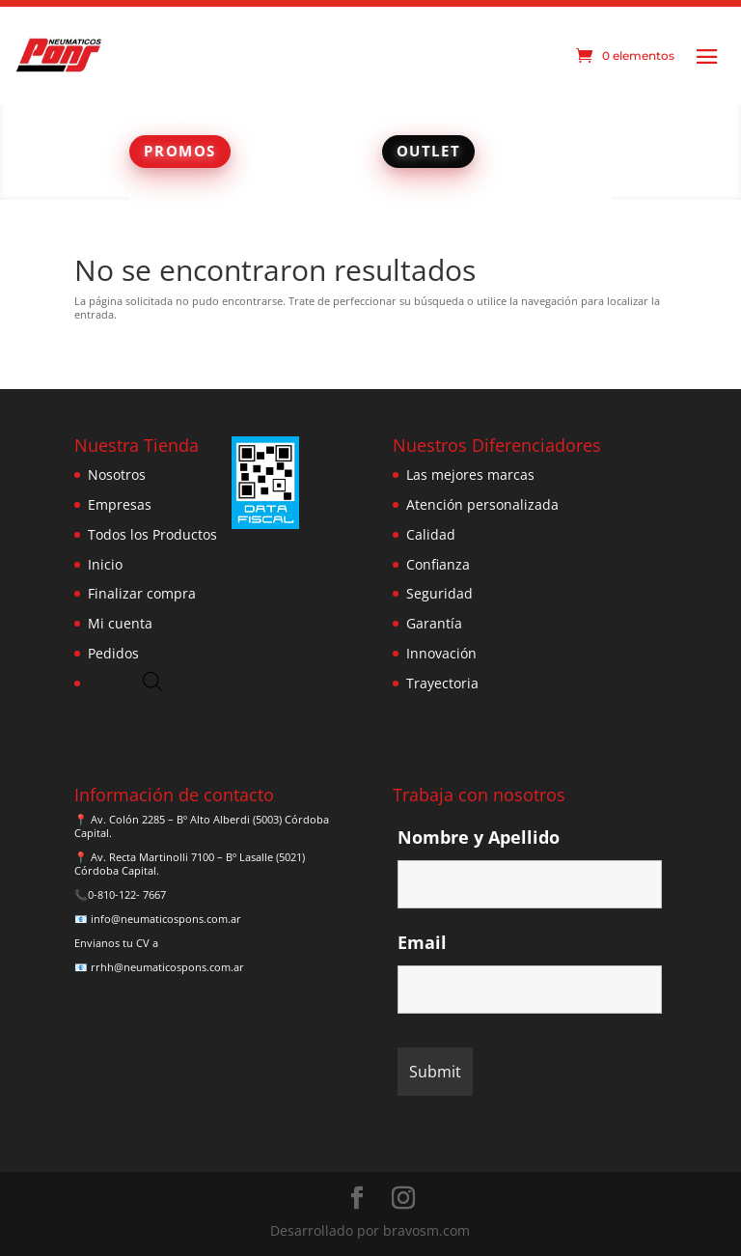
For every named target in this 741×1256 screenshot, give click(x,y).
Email (422, 942)
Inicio (105, 564)
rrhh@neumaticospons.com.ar (167, 967)
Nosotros (117, 474)
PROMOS (180, 150)
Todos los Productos (152, 534)
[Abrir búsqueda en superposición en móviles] (152, 681)
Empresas (119, 504)
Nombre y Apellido (479, 837)
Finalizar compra (142, 593)
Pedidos (113, 653)
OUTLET (429, 150)
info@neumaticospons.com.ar (166, 918)
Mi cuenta (120, 623)
